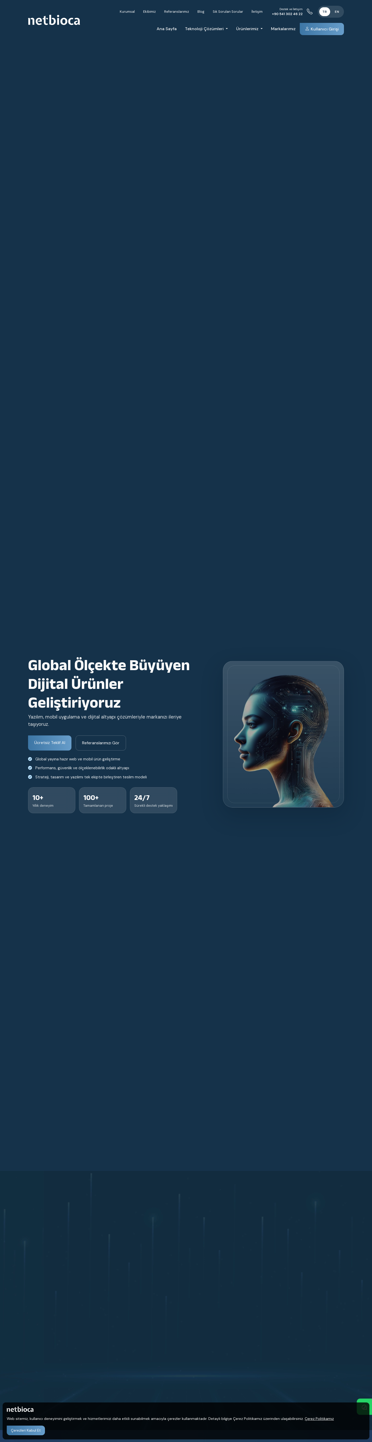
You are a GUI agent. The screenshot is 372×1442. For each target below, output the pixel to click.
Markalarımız (283, 28)
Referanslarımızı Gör (100, 743)
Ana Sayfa (167, 28)
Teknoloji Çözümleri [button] (205, 28)
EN (337, 12)
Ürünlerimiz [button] (248, 28)
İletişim (257, 11)
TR (324, 12)
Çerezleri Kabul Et (26, 1430)
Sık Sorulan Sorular (228, 11)
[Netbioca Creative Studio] (54, 20)
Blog (200, 11)
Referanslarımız (176, 11)
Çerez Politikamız (319, 1418)
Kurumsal (127, 11)
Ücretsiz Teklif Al (49, 742)
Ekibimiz (149, 11)
